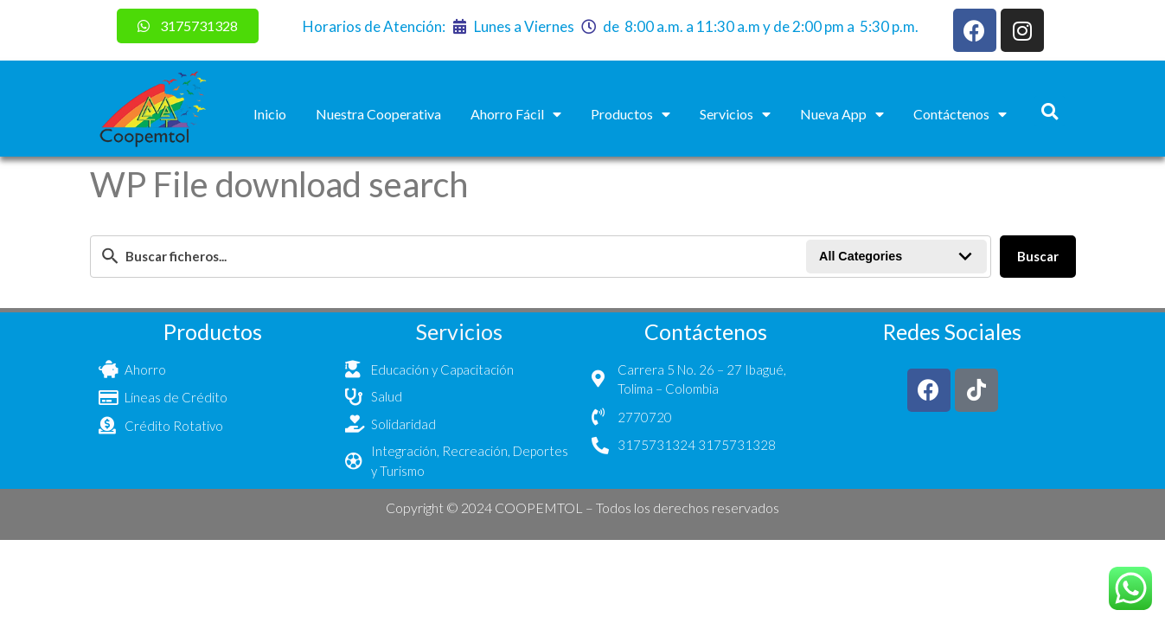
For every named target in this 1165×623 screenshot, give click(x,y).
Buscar (1038, 256)
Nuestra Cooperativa (378, 114)
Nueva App (842, 114)
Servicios (735, 114)
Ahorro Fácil (515, 114)
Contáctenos (960, 114)
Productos (630, 114)
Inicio (269, 114)
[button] (1049, 111)
